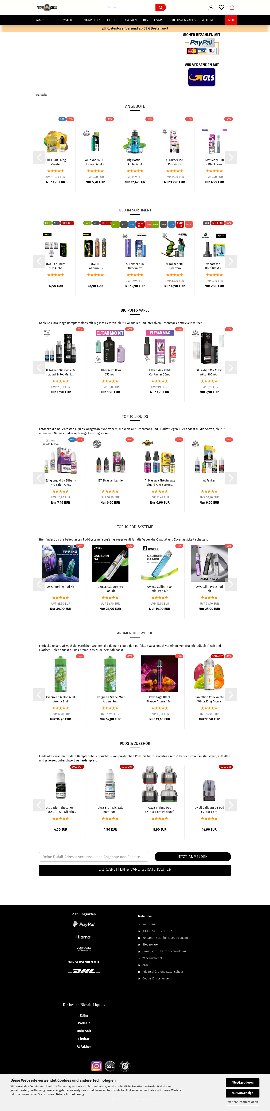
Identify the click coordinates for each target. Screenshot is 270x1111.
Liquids (112, 20)
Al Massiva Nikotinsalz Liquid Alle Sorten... (160, 482)
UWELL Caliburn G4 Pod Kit (110, 588)
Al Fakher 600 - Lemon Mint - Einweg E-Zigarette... (95, 161)
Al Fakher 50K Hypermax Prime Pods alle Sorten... (175, 265)
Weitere (208, 20)
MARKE (41, 20)
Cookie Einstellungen (156, 978)
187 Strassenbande (110, 480)
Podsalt (84, 1023)
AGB (145, 965)
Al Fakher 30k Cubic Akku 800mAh (209, 372)
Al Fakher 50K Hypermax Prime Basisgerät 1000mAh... (135, 265)
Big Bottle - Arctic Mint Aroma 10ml (135, 161)
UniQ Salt (84, 1031)
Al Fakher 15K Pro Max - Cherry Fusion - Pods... (175, 161)
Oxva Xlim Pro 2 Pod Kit (209, 588)
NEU (231, 20)
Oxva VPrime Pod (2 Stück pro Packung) (159, 809)
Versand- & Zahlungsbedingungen (165, 938)
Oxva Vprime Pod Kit (60, 587)
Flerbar (83, 1039)
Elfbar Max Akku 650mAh (110, 372)
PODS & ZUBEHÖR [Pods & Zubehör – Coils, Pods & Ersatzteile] (135, 743)
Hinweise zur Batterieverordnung (164, 951)
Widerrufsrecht (152, 958)
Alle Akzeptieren (243, 1082)
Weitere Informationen (242, 1102)
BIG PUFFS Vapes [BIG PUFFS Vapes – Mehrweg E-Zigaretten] (135, 310)
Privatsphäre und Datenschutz (162, 972)
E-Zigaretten (91, 20)
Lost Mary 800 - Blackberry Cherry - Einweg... (214, 161)
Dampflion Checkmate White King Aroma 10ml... (209, 699)
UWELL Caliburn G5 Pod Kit (95, 265)
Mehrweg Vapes (183, 20)
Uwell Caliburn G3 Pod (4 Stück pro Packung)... (209, 809)
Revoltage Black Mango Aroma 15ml (159, 699)
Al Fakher (209, 480)
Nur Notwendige (242, 1093)
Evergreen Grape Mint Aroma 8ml (110, 699)
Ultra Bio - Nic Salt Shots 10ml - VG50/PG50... (110, 809)
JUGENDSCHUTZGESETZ (157, 931)
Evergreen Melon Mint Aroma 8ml (60, 699)
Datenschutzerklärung (70, 1094)
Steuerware (150, 944)
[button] (135, 870)
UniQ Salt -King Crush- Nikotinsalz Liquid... (55, 161)
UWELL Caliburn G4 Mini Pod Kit (159, 588)
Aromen (130, 20)
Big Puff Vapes (154, 20)
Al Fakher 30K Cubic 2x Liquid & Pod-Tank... (61, 372)
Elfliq (84, 1015)
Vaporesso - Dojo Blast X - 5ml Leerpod (214, 265)
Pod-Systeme (92, 539)
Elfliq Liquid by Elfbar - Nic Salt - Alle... (60, 482)
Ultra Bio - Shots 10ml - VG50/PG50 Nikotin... (60, 809)
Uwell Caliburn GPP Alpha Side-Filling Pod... (55, 265)
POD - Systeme (63, 20)
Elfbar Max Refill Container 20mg (160, 372)
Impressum (149, 924)
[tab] (135, 870)
